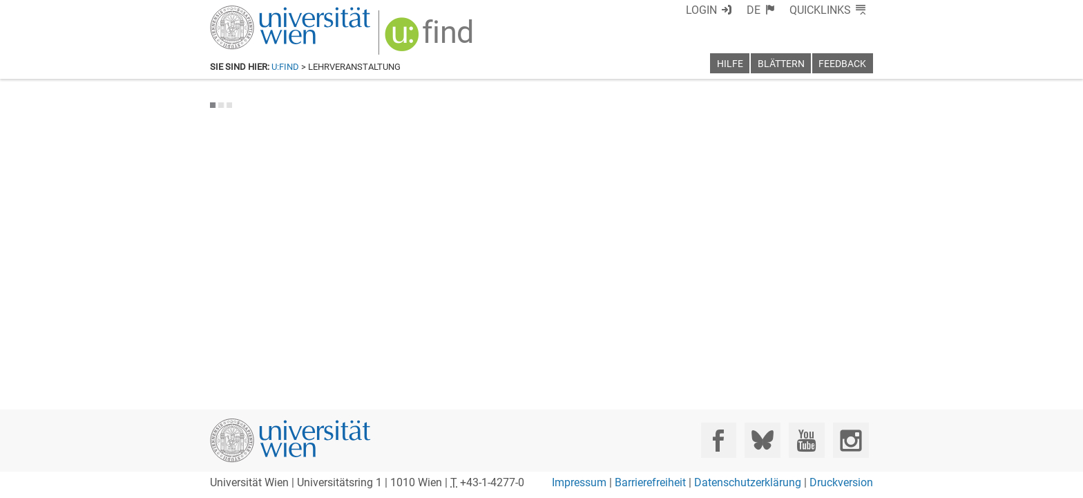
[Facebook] (718, 440)
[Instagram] (850, 440)
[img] (422, 35)
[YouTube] (806, 440)
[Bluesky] (762, 440)
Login (726, 10)
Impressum (579, 482)
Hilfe (730, 64)
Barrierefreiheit (650, 482)
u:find (285, 67)
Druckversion (841, 482)
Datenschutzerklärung (747, 482)
